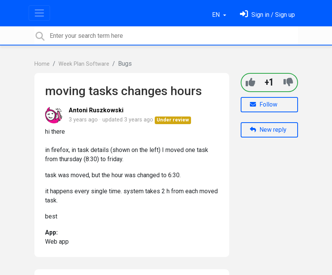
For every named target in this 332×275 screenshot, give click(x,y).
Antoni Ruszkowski (96, 110)
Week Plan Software (83, 64)
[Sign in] (267, 15)
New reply (268, 129)
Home (42, 64)
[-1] (288, 82)
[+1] (250, 82)
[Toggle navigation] (39, 13)
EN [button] (216, 14)
